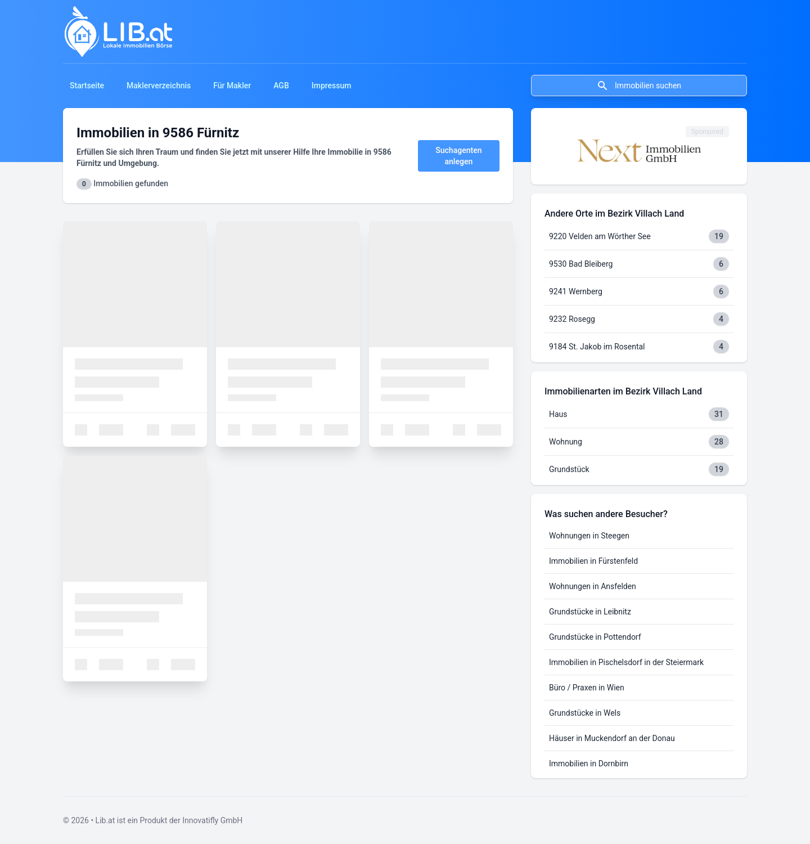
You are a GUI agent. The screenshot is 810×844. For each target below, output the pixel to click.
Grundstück (569, 469)
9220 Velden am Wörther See (600, 236)
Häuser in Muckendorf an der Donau (612, 738)
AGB (281, 85)
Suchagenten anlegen (458, 156)
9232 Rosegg (572, 319)
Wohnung (565, 441)
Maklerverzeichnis (159, 85)
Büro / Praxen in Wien (586, 687)
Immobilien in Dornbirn (588, 763)
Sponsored (707, 132)
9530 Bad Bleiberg (581, 263)
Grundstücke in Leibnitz (590, 611)
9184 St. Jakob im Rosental (597, 346)
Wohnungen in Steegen (589, 535)
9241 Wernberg (575, 291)
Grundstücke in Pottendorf (595, 636)
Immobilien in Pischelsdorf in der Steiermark (626, 662)
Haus (558, 414)
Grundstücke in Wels (584, 712)
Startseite (87, 85)
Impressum (332, 85)
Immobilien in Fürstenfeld (593, 560)
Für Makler (232, 85)
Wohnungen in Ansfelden (592, 586)
